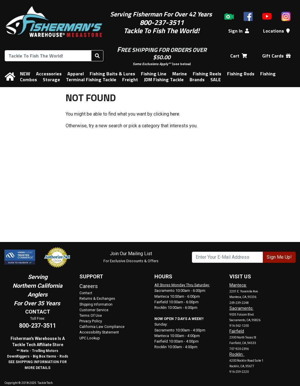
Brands (197, 79)
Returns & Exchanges (97, 298)
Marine (179, 73)
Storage (51, 79)
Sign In (238, 30)
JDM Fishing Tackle (164, 79)
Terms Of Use (90, 315)
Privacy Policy (90, 321)
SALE (215, 79)
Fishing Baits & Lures (112, 73)
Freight (130, 79)
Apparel (75, 73)
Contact (85, 293)
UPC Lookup (89, 338)
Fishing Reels (207, 73)
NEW (25, 73)
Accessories (49, 73)
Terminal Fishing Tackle (91, 79)
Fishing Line (153, 73)
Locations (276, 30)
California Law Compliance (102, 326)
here (174, 114)
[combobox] (48, 55)
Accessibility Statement (99, 332)
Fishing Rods (240, 73)
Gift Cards (276, 55)
